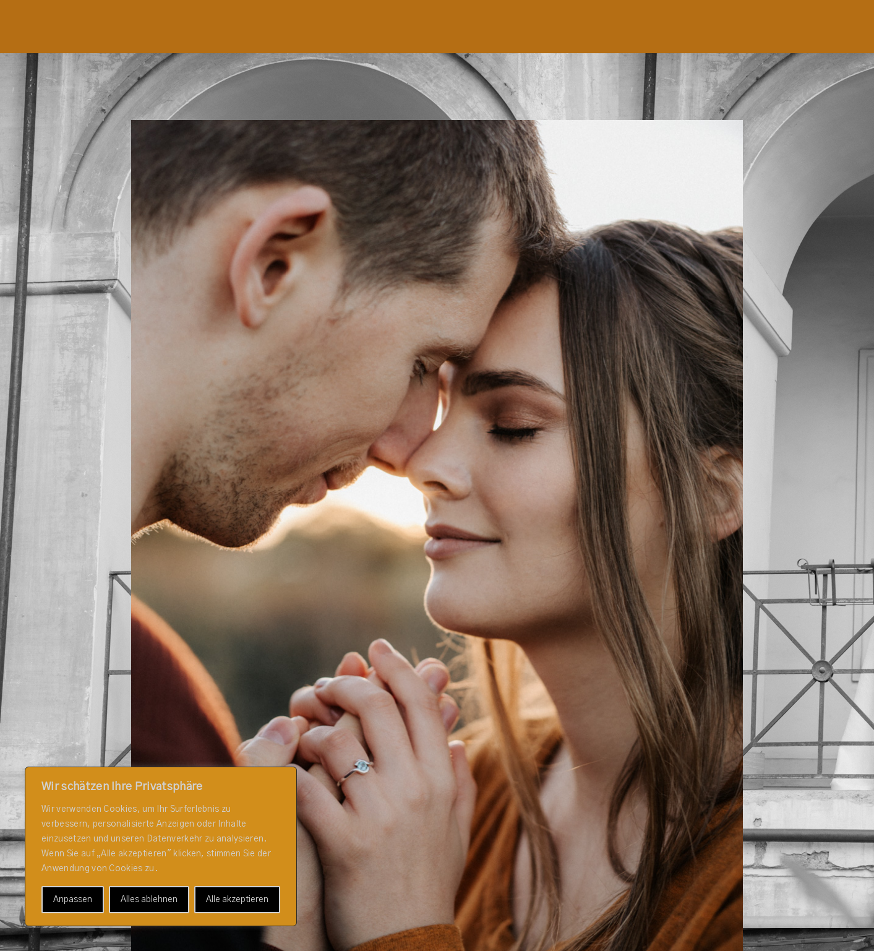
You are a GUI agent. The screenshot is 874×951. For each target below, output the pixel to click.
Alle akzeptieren (237, 899)
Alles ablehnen (149, 899)
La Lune (559, 941)
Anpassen (72, 899)
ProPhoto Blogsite (490, 941)
